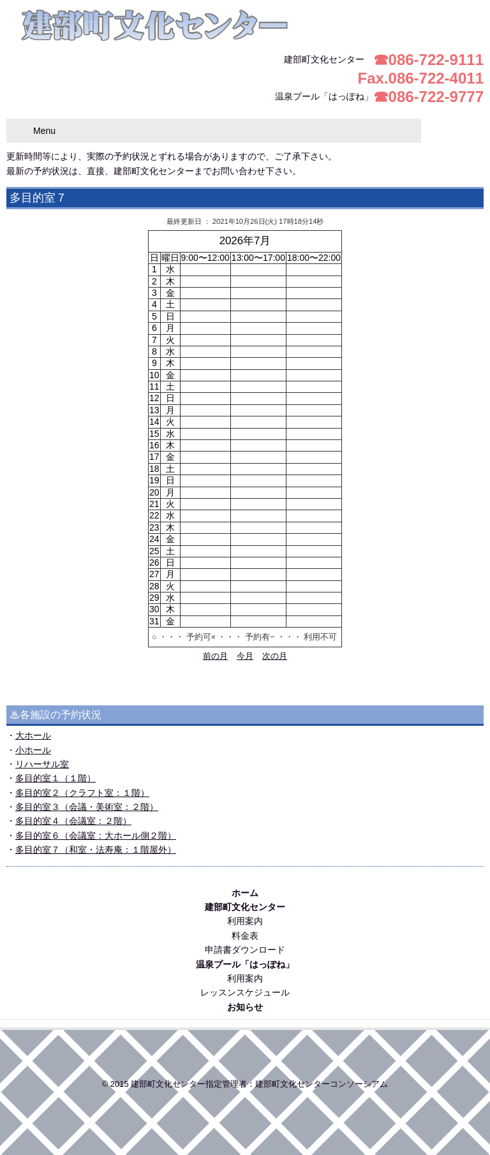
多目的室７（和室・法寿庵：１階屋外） (95, 849)
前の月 (215, 656)
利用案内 (245, 921)
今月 (245, 656)
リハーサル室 (42, 764)
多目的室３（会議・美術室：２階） (86, 807)
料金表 (245, 936)
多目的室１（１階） (55, 778)
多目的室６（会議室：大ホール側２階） (95, 835)
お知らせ (245, 1007)
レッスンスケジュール (245, 992)
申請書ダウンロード (245, 950)
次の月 (274, 656)
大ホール (33, 735)
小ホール (33, 750)
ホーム (245, 893)
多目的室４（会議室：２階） (73, 821)
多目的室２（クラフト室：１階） (82, 793)
